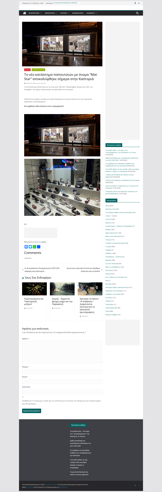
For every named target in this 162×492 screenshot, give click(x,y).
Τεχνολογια (109, 304)
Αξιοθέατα (91, 13)
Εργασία (108, 260)
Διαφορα (108, 250)
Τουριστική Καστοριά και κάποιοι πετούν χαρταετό (65, 3)
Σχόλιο (25, 339)
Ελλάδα (108, 253)
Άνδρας (108, 229)
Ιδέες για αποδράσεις (112, 267)
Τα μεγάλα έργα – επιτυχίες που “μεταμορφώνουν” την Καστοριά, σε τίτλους (79, 433)
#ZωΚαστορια (50, 13)
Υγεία (107, 311)
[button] (40, 13)
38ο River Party (110, 209)
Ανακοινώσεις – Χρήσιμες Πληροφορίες (119, 226)
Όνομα (25, 367)
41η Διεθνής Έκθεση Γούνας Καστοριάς (118, 212)
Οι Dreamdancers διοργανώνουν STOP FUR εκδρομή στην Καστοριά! (40, 269)
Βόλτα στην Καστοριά (113, 236)
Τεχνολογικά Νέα (111, 308)
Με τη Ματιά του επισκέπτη (115, 277)
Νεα (106, 281)
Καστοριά (27, 69)
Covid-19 (108, 219)
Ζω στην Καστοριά (111, 264)
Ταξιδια (108, 301)
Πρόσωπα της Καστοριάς (114, 291)
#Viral (107, 206)
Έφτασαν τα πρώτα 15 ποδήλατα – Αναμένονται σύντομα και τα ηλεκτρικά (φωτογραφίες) (89, 305)
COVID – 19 (109, 216)
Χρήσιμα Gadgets (111, 315)
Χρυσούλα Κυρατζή (40, 83)
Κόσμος (108, 274)
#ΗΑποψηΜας (34, 13)
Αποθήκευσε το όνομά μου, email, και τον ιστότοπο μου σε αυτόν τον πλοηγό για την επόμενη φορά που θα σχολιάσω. (61, 402)
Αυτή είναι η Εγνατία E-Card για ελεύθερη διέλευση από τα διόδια (84, 269)
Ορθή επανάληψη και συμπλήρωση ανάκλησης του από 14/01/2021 (80, 443)
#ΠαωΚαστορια (77, 13)
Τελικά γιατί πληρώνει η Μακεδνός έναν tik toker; (122, 180)
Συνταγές (108, 298)
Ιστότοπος (26, 387)
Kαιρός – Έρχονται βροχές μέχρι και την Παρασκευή (62, 301)
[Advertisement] (40, 233)
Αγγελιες (63, 13)
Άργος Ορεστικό (110, 233)
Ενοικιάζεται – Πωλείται (113, 257)
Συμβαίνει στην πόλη (38, 69)
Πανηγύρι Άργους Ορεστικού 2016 (117, 287)
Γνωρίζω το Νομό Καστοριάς (115, 243)
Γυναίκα (108, 246)
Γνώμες (108, 240)
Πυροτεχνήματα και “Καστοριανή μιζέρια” (33, 301)
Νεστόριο (108, 284)
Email (25, 377)
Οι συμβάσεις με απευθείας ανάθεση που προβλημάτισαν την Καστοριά (80, 452)
